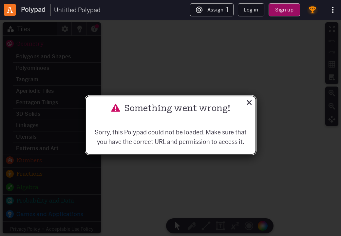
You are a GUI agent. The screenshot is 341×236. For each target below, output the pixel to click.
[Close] (249, 103)
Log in (251, 10)
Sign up (284, 10)
